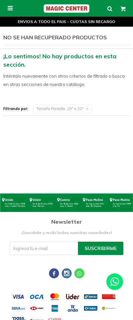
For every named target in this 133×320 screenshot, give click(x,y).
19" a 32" (60, 108)
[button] (109, 8)
